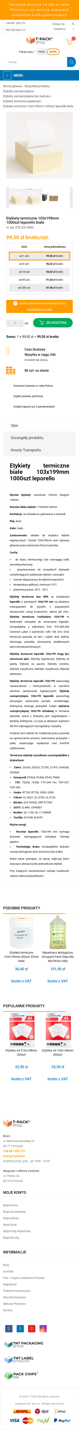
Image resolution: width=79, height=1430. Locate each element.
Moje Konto (10, 1205)
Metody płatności (14, 1303)
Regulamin (10, 1284)
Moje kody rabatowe (17, 1231)
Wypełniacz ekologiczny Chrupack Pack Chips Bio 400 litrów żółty (58, 957)
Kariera (7, 1310)
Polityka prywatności (16, 1290)
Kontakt (8, 1271)
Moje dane (10, 1224)
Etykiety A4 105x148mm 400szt (57, 1052)
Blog (6, 1265)
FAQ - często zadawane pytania (23, 1278)
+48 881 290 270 (15, 23)
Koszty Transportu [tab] (26, 450)
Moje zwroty (11, 1237)
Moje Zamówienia (14, 1211)
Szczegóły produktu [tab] (27, 437)
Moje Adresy (11, 1218)
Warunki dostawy (14, 1297)
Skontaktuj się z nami (39, 309)
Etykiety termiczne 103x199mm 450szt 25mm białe (21, 957)
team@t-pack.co (15, 29)
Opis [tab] (14, 425)
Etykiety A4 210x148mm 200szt (21, 1052)
